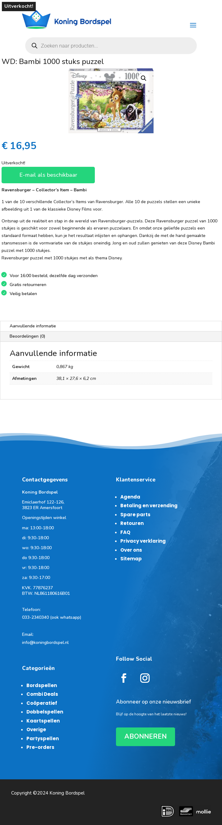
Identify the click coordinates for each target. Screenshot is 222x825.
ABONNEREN (145, 736)
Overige (36, 729)
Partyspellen (42, 738)
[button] (143, 78)
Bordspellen (41, 685)
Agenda (130, 497)
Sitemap (131, 558)
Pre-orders (40, 747)
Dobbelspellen (44, 712)
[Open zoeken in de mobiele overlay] (111, 45)
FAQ (125, 532)
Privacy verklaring (143, 541)
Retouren (132, 523)
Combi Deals (42, 694)
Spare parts (135, 514)
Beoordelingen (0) (27, 336)
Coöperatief (41, 703)
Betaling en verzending (149, 505)
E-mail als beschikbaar (48, 175)
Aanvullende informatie (33, 326)
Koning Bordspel (67, 793)
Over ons (131, 550)
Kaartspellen (43, 721)
